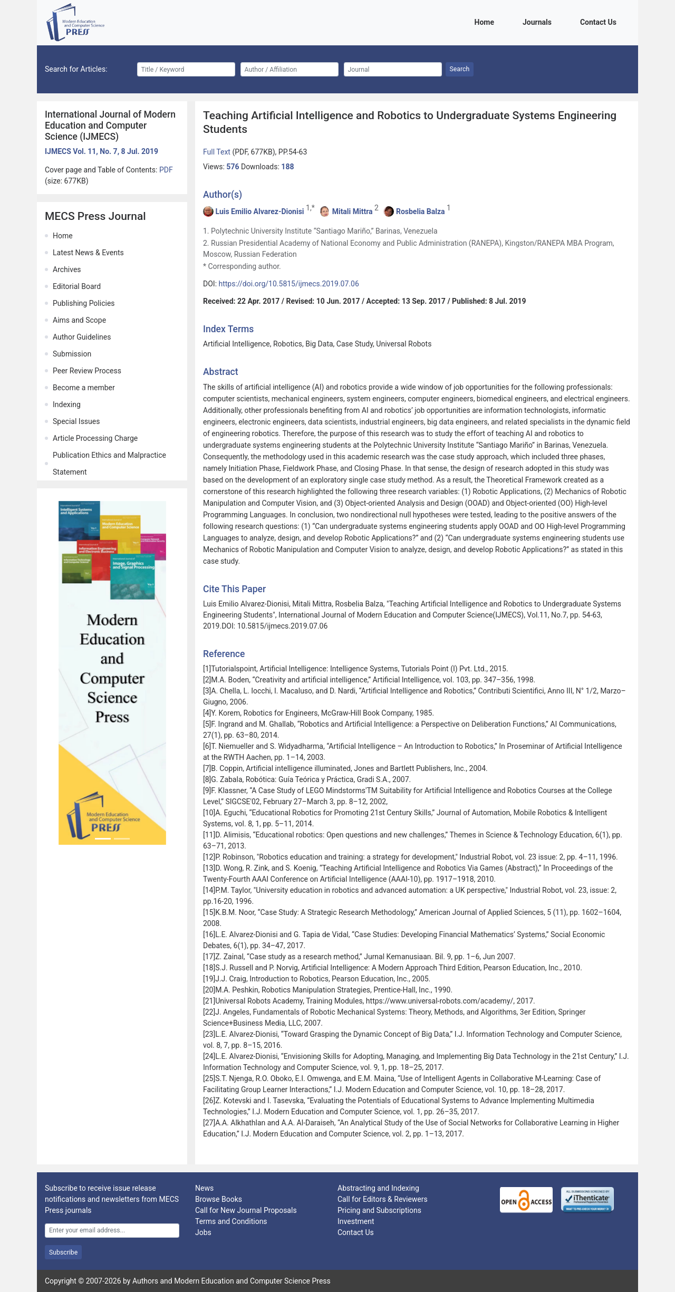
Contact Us (600, 21)
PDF (166, 170)
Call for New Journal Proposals (246, 1210)
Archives (67, 269)
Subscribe (63, 1252)
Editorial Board (77, 286)
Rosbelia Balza (420, 211)
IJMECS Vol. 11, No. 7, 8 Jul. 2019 (101, 151)
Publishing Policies (84, 303)
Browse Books (218, 1199)
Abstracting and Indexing (378, 1188)
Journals (539, 21)
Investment (356, 1221)
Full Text (217, 152)
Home (486, 21)
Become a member (84, 387)
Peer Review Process (87, 371)
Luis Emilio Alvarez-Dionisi (259, 211)
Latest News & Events (88, 252)
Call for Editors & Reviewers (383, 1199)
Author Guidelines (82, 337)
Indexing (67, 404)
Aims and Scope (79, 320)
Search (460, 69)
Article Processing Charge (95, 438)
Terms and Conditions (231, 1221)
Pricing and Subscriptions (379, 1210)
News (204, 1188)
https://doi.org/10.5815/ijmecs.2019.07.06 (289, 283)
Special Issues (76, 421)
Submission (72, 354)
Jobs (203, 1232)
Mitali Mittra (352, 211)
